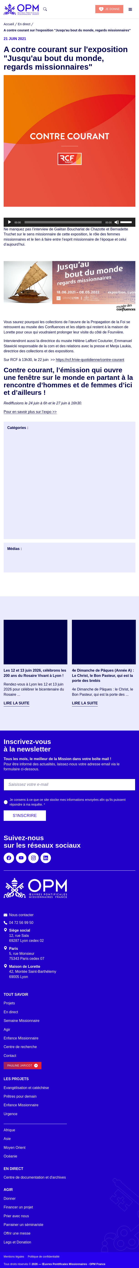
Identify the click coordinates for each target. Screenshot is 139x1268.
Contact (10, 1056)
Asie (7, 1139)
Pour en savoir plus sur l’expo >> (30, 412)
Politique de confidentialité (43, 1256)
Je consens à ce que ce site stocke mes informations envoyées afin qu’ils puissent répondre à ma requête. (68, 802)
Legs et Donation (17, 1242)
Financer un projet (18, 1207)
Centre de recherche (20, 1047)
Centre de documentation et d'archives (35, 1177)
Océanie (10, 1156)
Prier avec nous (16, 1216)
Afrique (9, 1130)
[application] (69, 222)
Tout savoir (16, 994)
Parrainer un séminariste (23, 1225)
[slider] (63, 222)
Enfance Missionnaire (21, 1038)
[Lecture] (9, 222)
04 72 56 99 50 (21, 923)
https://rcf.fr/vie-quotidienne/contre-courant (90, 360)
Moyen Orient (14, 1148)
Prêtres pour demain (20, 1096)
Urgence (10, 1114)
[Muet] (116, 222)
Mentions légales (14, 1256)
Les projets (16, 1079)
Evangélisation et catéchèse (26, 1088)
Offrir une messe (17, 1233)
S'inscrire (25, 815)
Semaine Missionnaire (21, 1021)
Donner (9, 1198)
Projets (9, 1003)
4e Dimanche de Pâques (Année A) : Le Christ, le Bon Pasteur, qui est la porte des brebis (103, 675)
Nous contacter (21, 915)
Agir (7, 1029)
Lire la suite (16, 703)
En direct (11, 1012)
